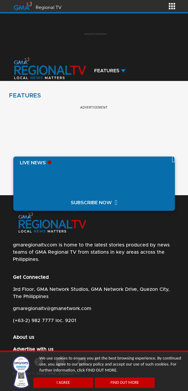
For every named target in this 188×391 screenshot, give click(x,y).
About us (23, 337)
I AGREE (63, 382)
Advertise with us (33, 349)
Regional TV (48, 7)
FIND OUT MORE (125, 382)
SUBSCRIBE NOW (91, 202)
